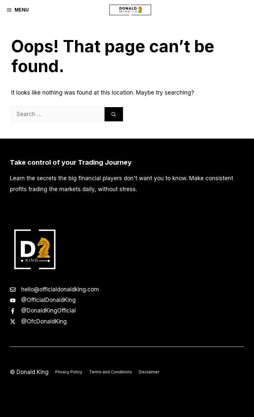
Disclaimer (149, 371)
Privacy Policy (68, 371)
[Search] (114, 114)
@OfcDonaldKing (44, 321)
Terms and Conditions (110, 371)
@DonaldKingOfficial (48, 310)
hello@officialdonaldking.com (60, 289)
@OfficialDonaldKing (48, 300)
